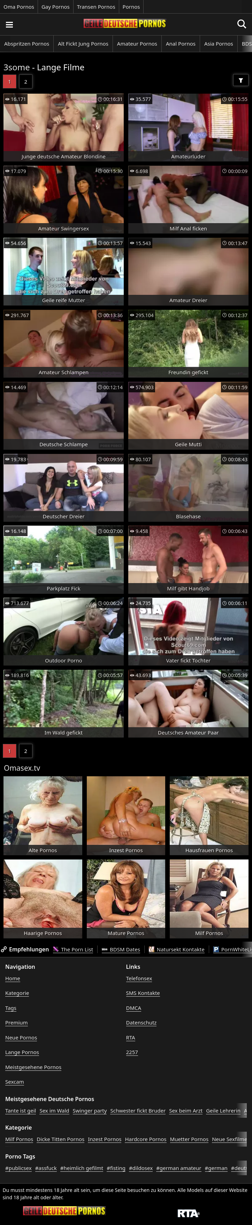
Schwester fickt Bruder (138, 1110)
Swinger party (90, 1110)
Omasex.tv (22, 768)
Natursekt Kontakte (177, 949)
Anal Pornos (181, 43)
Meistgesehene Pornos (33, 1066)
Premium (16, 1022)
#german (216, 1167)
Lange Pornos (22, 1052)
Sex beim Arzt (186, 1110)
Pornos (131, 6)
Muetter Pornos (189, 1139)
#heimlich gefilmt (81, 1167)
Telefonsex (139, 978)
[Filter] (241, 80)
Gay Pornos (55, 6)
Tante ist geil (20, 1110)
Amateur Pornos (137, 43)
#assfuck (46, 1167)
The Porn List (73, 949)
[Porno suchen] (9, 24)
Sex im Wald (54, 1110)
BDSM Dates (121, 949)
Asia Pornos (218, 43)
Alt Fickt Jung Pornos (83, 43)
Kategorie (17, 992)
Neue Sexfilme (229, 1139)
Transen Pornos (96, 6)
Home (12, 978)
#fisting (116, 1167)
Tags (10, 1007)
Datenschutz (141, 1022)
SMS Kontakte (143, 992)
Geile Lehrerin (223, 1110)
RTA (130, 1037)
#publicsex (18, 1167)
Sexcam (14, 1081)
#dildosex (141, 1167)
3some (16, 67)
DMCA (134, 1007)
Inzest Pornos (104, 1139)
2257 (132, 1052)
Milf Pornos (19, 1139)
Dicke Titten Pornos (60, 1139)
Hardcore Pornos (145, 1139)
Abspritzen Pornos (26, 43)
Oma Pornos (18, 6)
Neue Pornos (21, 1037)
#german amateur (178, 1167)
